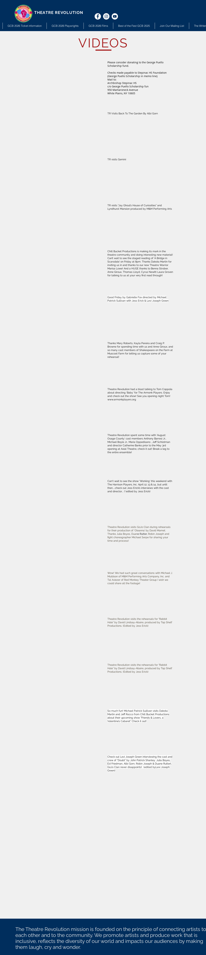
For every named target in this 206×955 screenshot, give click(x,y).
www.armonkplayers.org (121, 399)
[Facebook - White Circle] (98, 16)
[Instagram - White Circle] (106, 16)
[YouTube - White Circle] (115, 16)
